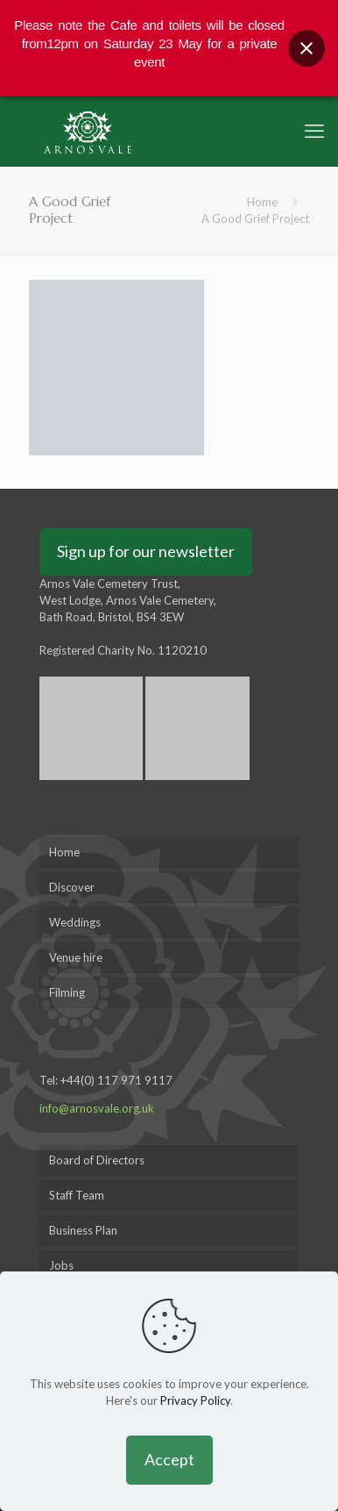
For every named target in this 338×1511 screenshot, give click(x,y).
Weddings (75, 922)
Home (262, 202)
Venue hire (75, 957)
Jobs (61, 1265)
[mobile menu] (314, 131)
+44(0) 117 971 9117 (116, 1080)
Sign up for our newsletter (146, 551)
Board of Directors (96, 1160)
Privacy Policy (195, 1400)
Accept (169, 1459)
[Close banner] (306, 48)
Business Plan (83, 1230)
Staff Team (76, 1195)
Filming (67, 992)
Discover (72, 887)
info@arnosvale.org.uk (96, 1108)
